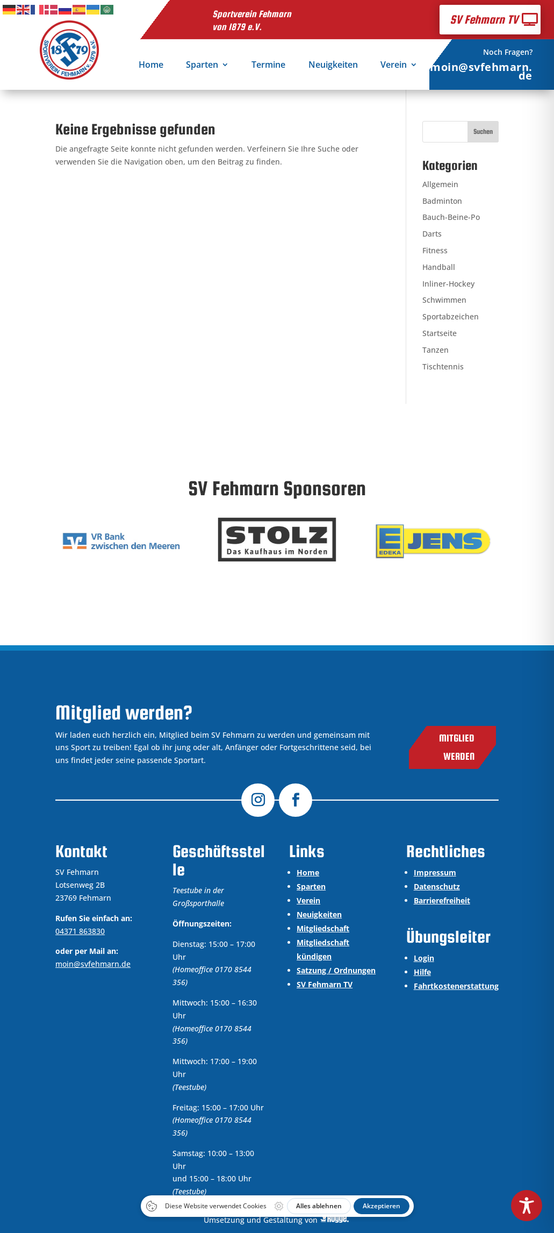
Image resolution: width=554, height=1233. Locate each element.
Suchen (483, 131)
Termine (268, 65)
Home (151, 65)
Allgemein (440, 184)
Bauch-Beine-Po (451, 217)
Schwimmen (444, 300)
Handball (438, 267)
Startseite (439, 333)
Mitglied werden (456, 747)
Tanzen (435, 350)
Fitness (435, 250)
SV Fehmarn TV (484, 19)
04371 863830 (80, 931)
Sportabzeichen (450, 316)
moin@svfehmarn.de (481, 71)
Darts (432, 234)
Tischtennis (443, 366)
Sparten (202, 65)
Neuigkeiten (333, 65)
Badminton (442, 201)
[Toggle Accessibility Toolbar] (526, 1205)
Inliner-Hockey (448, 284)
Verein (393, 65)
